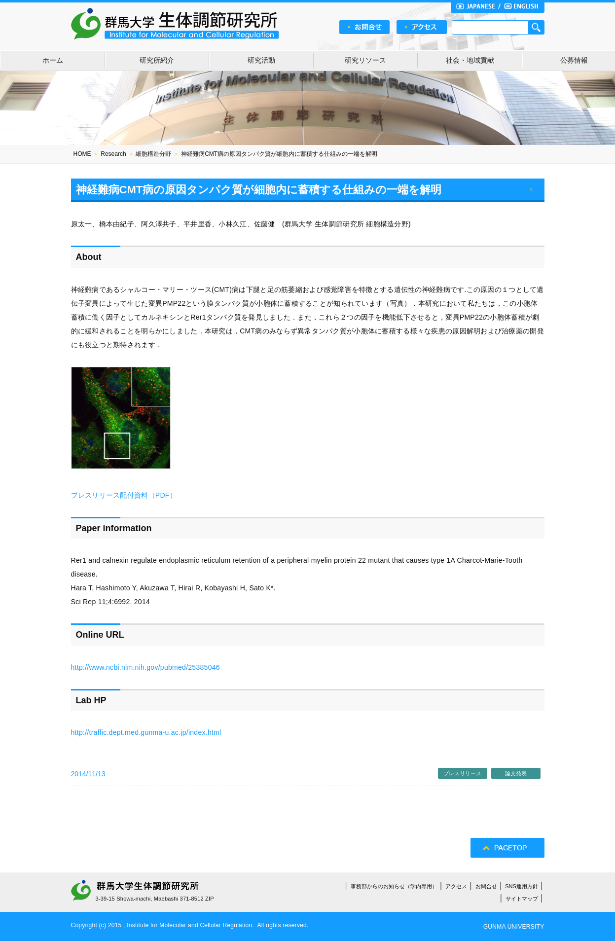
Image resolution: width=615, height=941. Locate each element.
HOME (82, 153)
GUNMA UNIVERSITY (513, 926)
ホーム (52, 60)
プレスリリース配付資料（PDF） (124, 495)
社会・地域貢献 (470, 60)
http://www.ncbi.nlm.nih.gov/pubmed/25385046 (145, 667)
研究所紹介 (157, 60)
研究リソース (365, 60)
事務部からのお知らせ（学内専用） (394, 886)
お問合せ (486, 886)
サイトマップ (522, 899)
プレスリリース (462, 773)
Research (113, 153)
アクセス (456, 886)
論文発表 (516, 773)
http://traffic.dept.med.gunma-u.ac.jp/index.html (146, 732)
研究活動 (261, 60)
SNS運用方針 (521, 886)
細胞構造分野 (153, 153)
